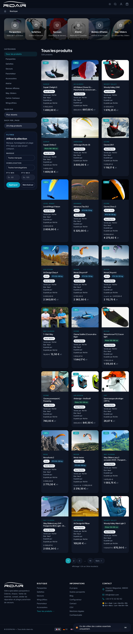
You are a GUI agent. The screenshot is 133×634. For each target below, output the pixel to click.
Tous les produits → (46, 611)
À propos (73, 588)
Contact (73, 603)
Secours (9, 69)
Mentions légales (77, 611)
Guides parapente (77, 592)
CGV (71, 607)
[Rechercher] (115, 4)
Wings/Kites (11, 103)
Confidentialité (76, 615)
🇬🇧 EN (73, 629)
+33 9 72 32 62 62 (112, 599)
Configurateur (75, 599)
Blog (71, 596)
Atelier (8, 84)
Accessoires (11, 79)
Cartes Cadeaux (13, 98)
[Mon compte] (121, 4)
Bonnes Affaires (12, 88)
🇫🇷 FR (58, 629)
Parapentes (11, 59)
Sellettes (9, 64)
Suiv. (99, 561)
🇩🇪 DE (65, 629)
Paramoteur (11, 74)
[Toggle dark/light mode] (109, 4)
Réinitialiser (28, 185)
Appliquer (13, 185)
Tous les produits (14, 54)
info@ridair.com (110, 595)
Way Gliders (11, 93)
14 (90, 561)
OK (125, 627)
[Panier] (127, 4)
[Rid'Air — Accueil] (14, 4)
